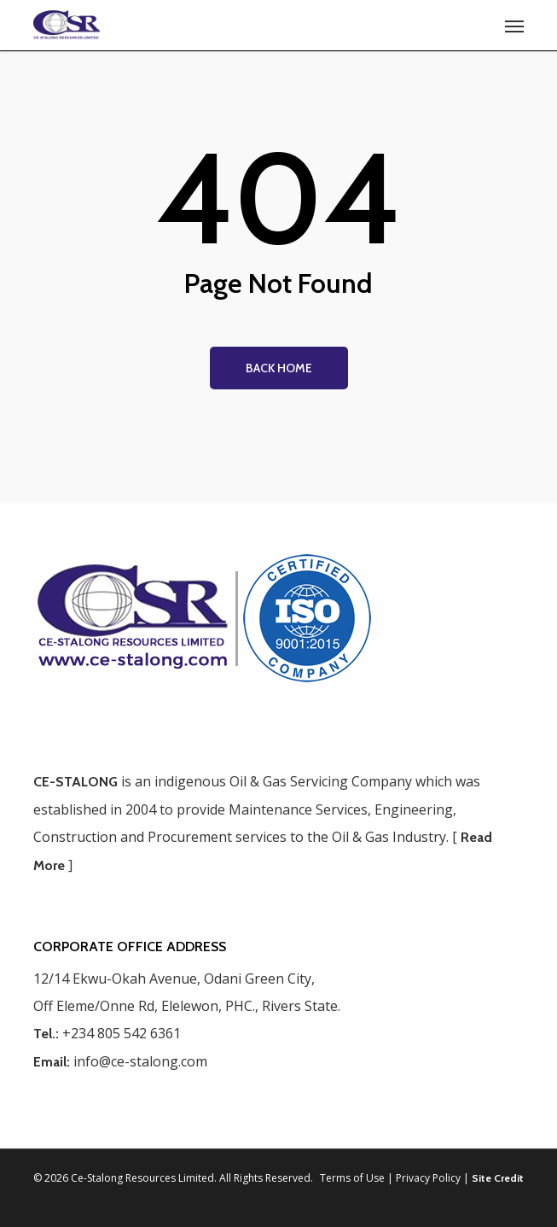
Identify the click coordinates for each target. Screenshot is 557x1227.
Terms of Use (352, 1178)
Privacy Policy (428, 1178)
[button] (514, 25)
